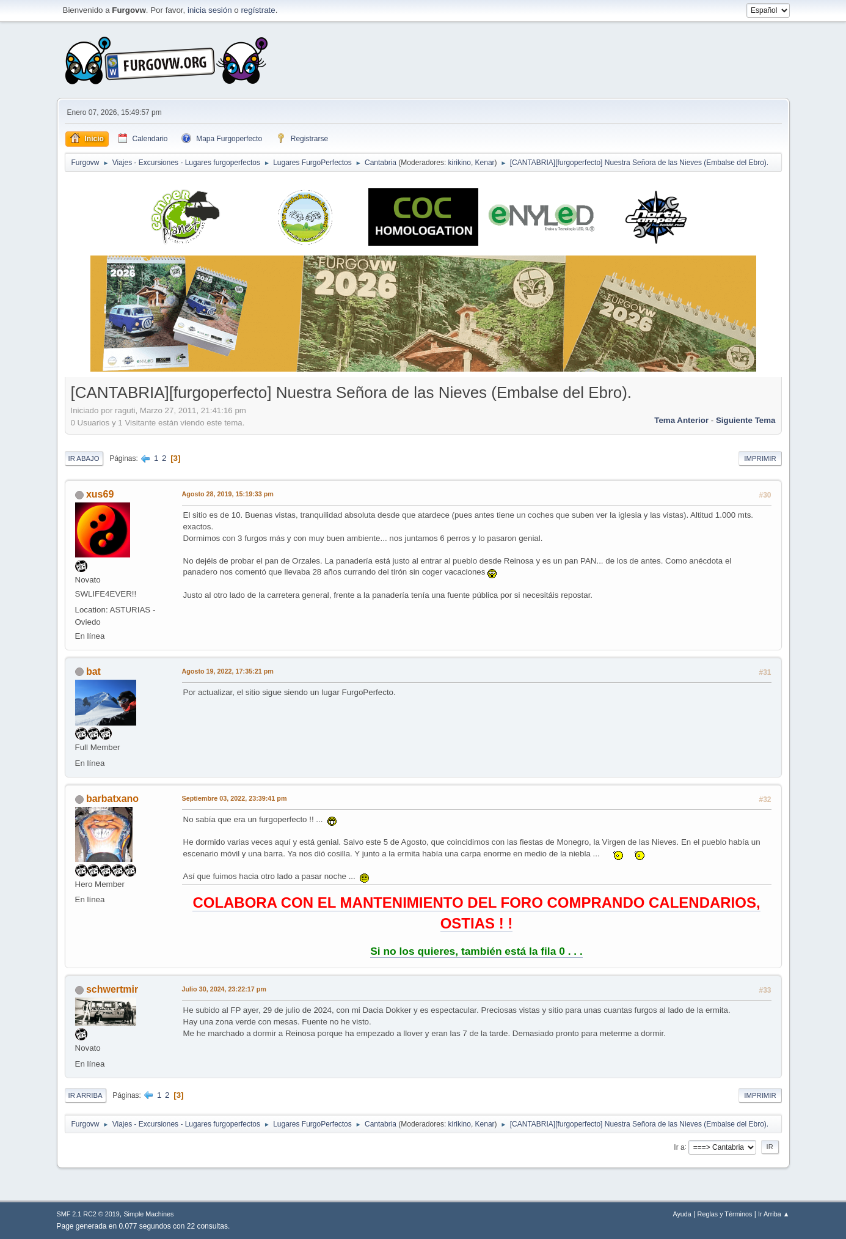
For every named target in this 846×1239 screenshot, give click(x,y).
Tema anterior (681, 420)
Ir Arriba (85, 1095)
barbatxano (112, 798)
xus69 (100, 494)
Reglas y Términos (725, 1214)
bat (93, 671)
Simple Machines (148, 1214)
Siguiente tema (746, 420)
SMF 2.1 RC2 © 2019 (88, 1214)
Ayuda (682, 1214)
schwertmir (112, 989)
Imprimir (760, 458)
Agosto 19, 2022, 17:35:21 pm (228, 671)
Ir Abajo (84, 458)
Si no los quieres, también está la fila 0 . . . (476, 951)
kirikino (459, 162)
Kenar (485, 162)
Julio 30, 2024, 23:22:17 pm (224, 989)
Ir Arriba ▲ (773, 1214)
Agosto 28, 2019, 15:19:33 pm (228, 494)
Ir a (679, 1146)
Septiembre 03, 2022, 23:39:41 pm (234, 798)
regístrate (258, 10)
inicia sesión (210, 10)
